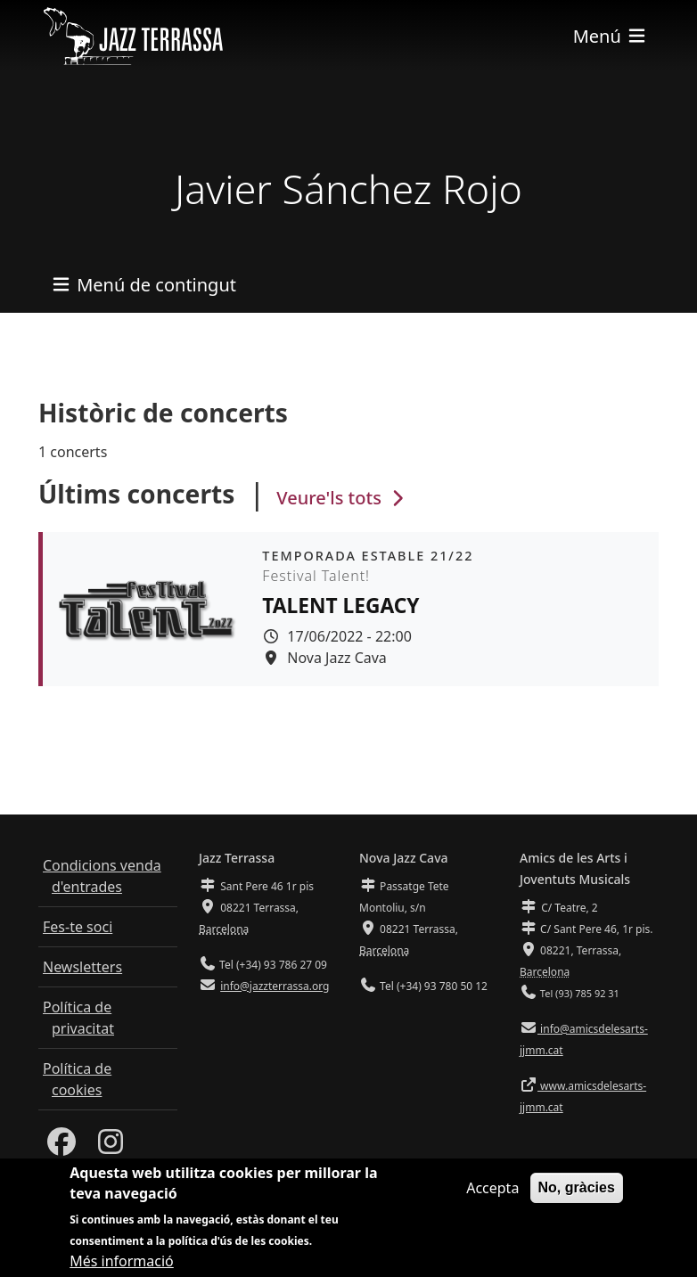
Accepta (492, 1188)
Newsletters (82, 967)
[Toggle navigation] (610, 36)
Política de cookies (77, 1079)
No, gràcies (576, 1187)
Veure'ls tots (342, 498)
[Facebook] (61, 1147)
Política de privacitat (78, 1017)
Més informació (122, 1261)
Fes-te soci (77, 927)
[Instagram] (110, 1147)
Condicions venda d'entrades (102, 875)
